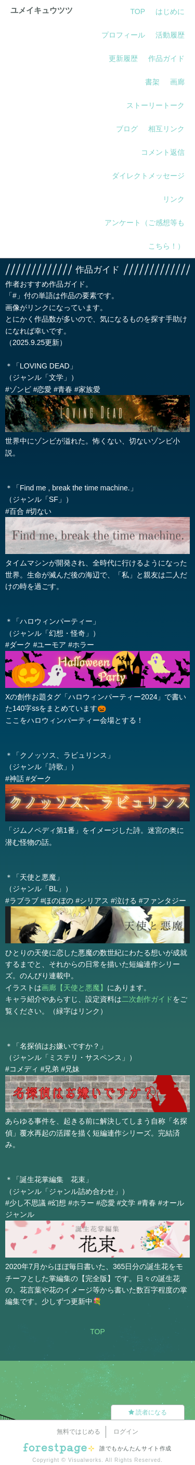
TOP (137, 11)
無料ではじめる (78, 1431)
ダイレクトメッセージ (148, 175)
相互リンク (166, 129)
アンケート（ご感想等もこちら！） (145, 234)
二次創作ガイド (147, 999)
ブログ (127, 129)
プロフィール (123, 35)
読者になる (147, 1412)
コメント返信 (163, 152)
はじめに (170, 11)
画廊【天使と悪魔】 (74, 987)
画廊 (177, 82)
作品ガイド (166, 58)
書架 (152, 82)
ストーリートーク (155, 105)
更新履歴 (123, 58)
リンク (174, 199)
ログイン (125, 1431)
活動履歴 (170, 35)
